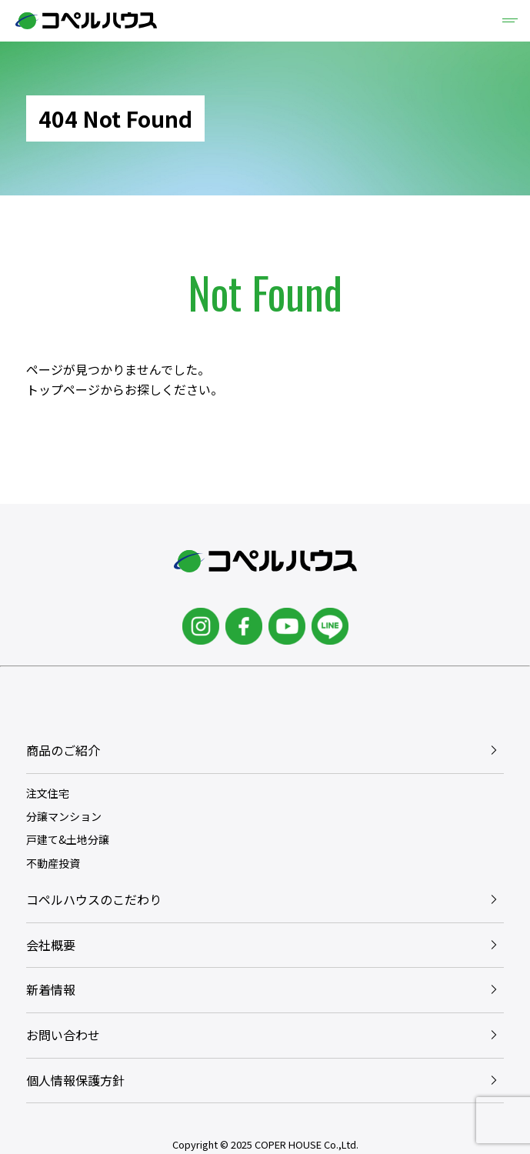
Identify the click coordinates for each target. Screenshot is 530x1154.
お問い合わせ (63, 1035)
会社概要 (50, 945)
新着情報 (50, 989)
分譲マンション (64, 816)
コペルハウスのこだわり (94, 899)
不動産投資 (53, 863)
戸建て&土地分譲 (67, 839)
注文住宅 (47, 793)
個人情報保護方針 (75, 1080)
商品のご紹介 (63, 750)
